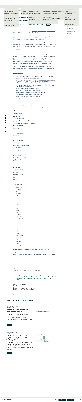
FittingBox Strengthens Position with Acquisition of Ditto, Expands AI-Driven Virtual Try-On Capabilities (19, 338)
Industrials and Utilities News (56, 5)
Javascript (69, 33)
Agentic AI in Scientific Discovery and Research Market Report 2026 (17, 310)
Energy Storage (16, 270)
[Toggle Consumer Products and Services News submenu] (20, 5)
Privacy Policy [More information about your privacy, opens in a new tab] (39, 401)
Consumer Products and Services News (11, 5)
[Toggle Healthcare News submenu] (50, 5)
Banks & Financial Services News (34, 5)
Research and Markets (37, 24)
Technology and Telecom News (70, 5)
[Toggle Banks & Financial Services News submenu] (41, 5)
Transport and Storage (36, 270)
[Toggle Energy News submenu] (27, 5)
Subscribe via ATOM (71, 31)
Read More (9, 324)
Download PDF (70, 28)
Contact (14, 294)
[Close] (80, 400)
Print (68, 26)
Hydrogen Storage (23, 270)
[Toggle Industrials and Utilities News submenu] (63, 5)
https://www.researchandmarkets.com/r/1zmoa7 (39, 249)
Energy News (23, 5)
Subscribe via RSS (70, 30)
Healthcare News (46, 5)
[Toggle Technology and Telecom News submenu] (77, 5)
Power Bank (29, 270)
